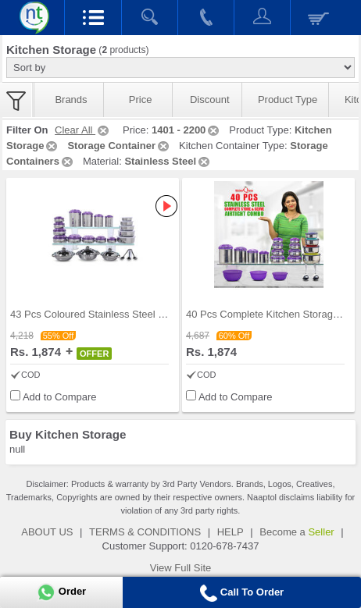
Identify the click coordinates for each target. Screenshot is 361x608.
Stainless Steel (168, 161)
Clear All (83, 130)
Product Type (287, 99)
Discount (210, 99)
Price (140, 99)
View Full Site (181, 568)
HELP (230, 532)
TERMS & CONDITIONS (145, 532)
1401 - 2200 (186, 130)
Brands (71, 99)
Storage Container (119, 145)
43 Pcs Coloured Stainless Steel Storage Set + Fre (124, 314)
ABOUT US (47, 532)
